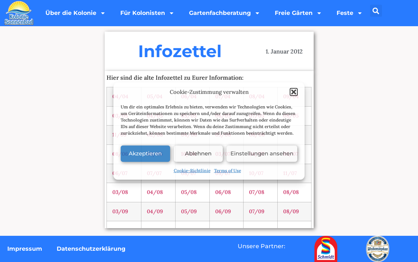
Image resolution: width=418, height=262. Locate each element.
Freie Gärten (298, 13)
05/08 (189, 192)
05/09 (189, 211)
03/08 (120, 192)
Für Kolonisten (147, 13)
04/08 (155, 192)
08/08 (291, 192)
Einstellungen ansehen (261, 153)
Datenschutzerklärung (91, 248)
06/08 (223, 192)
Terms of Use (227, 170)
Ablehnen (198, 153)
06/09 (223, 211)
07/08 (256, 192)
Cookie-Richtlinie (192, 170)
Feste (350, 13)
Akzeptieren (145, 153)
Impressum (24, 248)
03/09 (120, 211)
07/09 (256, 211)
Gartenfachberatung (224, 13)
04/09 (155, 211)
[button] (293, 92)
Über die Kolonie (75, 13)
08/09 (291, 211)
